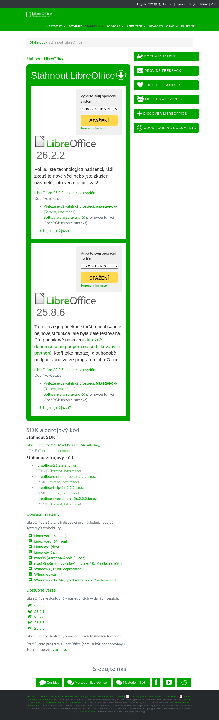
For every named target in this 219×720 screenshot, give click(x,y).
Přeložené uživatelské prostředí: (81, 206)
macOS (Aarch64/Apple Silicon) (59, 558)
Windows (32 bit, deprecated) (58, 569)
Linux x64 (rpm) (46, 552)
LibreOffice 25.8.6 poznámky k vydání (65, 370)
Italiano (203, 4)
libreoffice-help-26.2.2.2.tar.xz (60, 488)
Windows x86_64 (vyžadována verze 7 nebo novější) (76, 580)
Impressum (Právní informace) (43, 696)
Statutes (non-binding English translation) (153, 696)
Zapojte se (136, 26)
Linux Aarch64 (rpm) (50, 541)
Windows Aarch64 (49, 575)
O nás (172, 26)
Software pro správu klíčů (64, 217)
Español (180, 4)
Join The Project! (158, 85)
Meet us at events (159, 99)
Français (192, 4)
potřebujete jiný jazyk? (52, 231)
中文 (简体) (154, 4)
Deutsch (168, 4)
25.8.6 (39, 623)
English (141, 4)
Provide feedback (159, 71)
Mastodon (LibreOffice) (87, 682)
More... (214, 4)
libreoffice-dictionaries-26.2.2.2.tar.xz (66, 476)
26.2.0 (39, 617)
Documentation (156, 56)
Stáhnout (94, 26)
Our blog (49, 682)
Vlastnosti (56, 26)
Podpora (115, 26)
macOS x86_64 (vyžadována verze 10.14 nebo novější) (78, 563)
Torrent (86, 128)
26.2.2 (39, 606)
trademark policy (87, 711)
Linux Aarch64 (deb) (50, 536)
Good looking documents (166, 128)
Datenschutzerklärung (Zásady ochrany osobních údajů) (92, 696)
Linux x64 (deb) (46, 547)
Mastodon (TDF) (131, 682)
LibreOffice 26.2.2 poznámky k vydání (65, 193)
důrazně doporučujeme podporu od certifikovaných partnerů (77, 346)
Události (156, 26)
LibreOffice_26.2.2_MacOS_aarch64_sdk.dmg (63, 445)
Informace (100, 128)
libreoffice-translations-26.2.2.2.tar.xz (66, 499)
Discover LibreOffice (162, 114)
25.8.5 (39, 628)
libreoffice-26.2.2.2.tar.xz (56, 465)
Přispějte (188, 26)
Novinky (75, 26)
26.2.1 (39, 612)
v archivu (59, 649)
